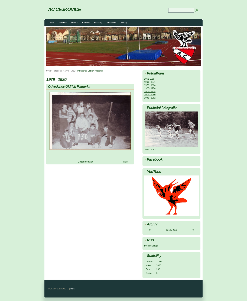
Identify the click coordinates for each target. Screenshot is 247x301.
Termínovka (111, 23)
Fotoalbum (62, 23)
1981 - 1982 (149, 98)
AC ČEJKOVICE (64, 9)
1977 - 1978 (149, 91)
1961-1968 (149, 79)
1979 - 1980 (69, 71)
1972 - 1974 (149, 85)
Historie (74, 23)
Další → (127, 162)
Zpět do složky (85, 162)
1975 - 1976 (149, 88)
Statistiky (98, 23)
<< (150, 230)
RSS (72, 289)
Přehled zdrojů (151, 246)
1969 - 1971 (149, 82)
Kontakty (86, 23)
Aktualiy (124, 23)
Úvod (51, 23)
